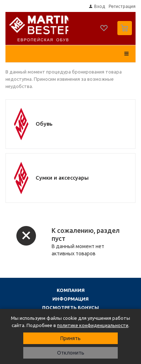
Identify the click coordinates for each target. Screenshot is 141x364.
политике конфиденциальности (92, 325)
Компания (71, 290)
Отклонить (70, 353)
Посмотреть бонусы (70, 307)
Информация (70, 298)
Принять (70, 338)
